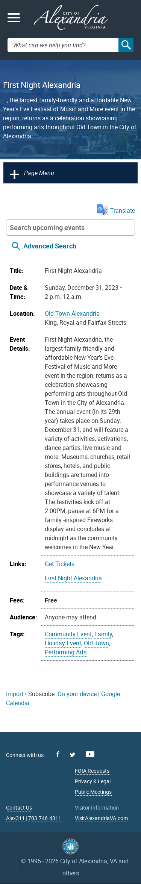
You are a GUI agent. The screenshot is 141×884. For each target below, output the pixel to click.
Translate (116, 210)
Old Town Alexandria (72, 313)
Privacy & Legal (93, 781)
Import (14, 694)
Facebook (57, 754)
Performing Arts (65, 652)
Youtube (90, 754)
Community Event (68, 634)
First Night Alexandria (73, 578)
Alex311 (15, 818)
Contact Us (19, 807)
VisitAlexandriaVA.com (101, 818)
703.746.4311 (44, 818)
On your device (77, 694)
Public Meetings (93, 791)
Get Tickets (59, 564)
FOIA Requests (92, 770)
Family (103, 634)
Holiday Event (63, 643)
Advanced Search (49, 245)
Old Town (96, 643)
